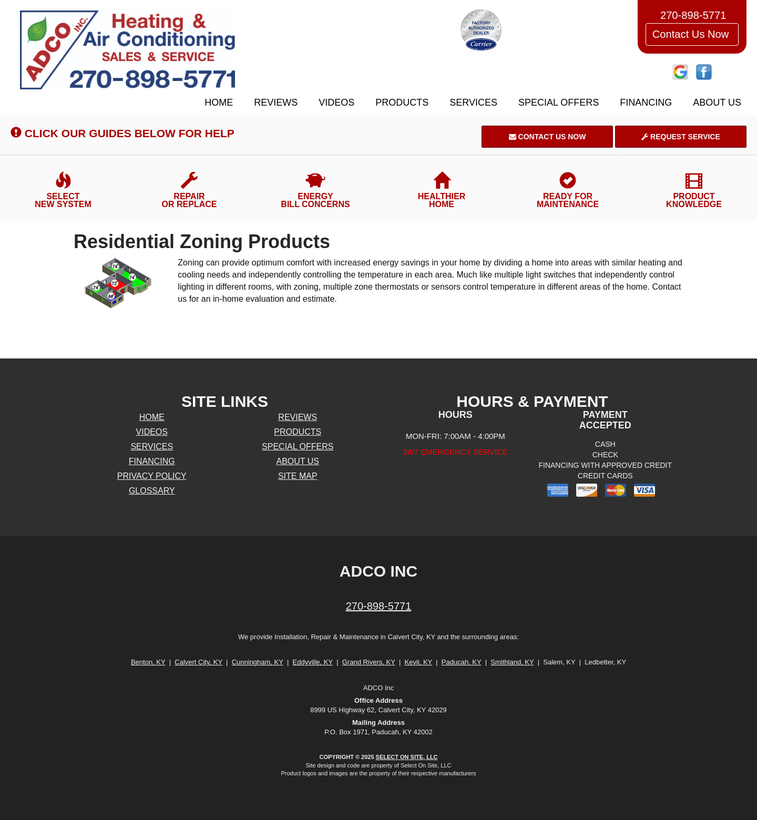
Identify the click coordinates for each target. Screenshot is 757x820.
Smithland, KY (512, 662)
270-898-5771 (379, 606)
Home (218, 102)
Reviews (276, 102)
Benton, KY (148, 662)
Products (401, 102)
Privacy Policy (152, 476)
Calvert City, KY (198, 662)
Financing (646, 102)
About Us (717, 102)
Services (473, 102)
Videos (336, 102)
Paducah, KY (462, 662)
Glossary (152, 490)
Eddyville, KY (313, 662)
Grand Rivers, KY (368, 662)
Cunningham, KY (257, 662)
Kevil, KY (418, 662)
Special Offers (558, 102)
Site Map (298, 476)
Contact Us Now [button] (692, 34)
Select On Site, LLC (407, 757)
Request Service (680, 136)
